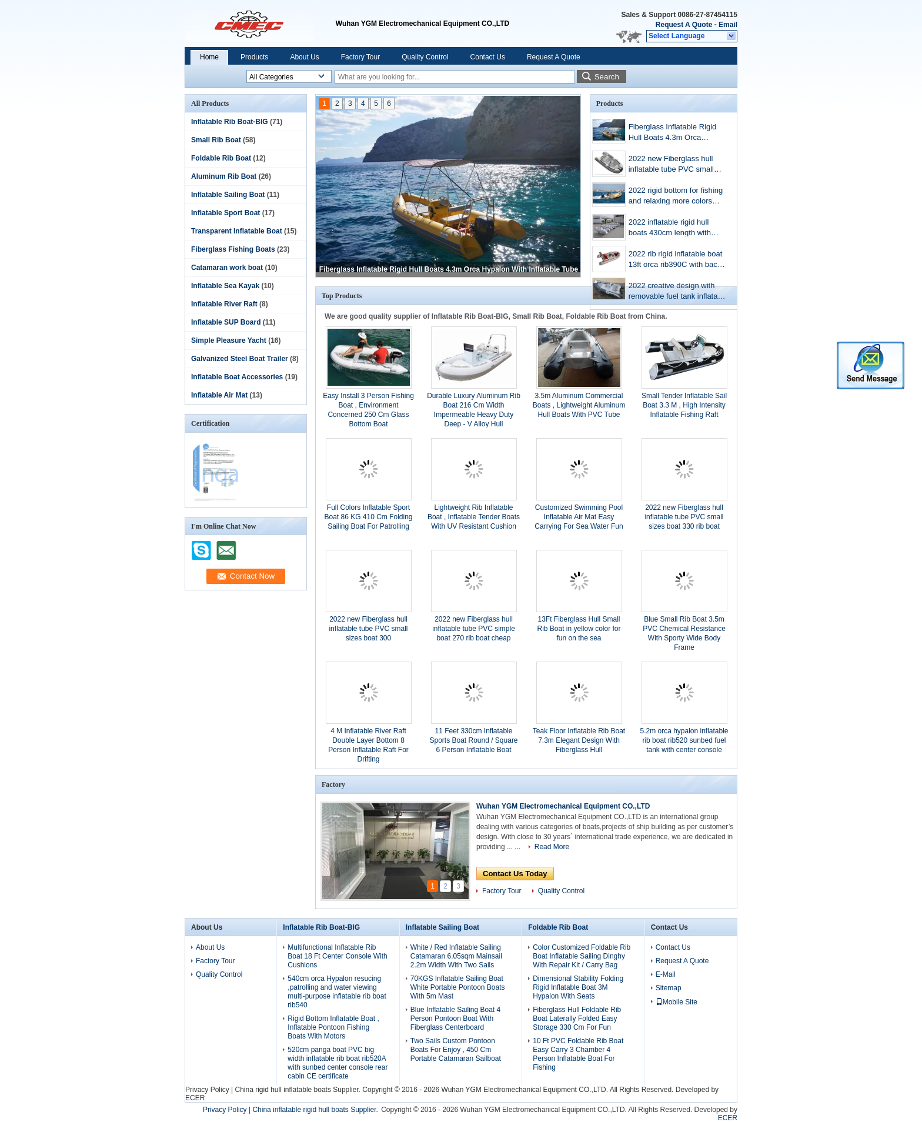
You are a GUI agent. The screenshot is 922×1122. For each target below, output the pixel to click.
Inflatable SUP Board (225, 322)
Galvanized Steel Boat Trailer (239, 359)
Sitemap (669, 988)
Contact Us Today (515, 873)
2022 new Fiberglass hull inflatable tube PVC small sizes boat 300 (368, 628)
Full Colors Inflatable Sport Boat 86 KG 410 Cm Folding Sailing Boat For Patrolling (368, 516)
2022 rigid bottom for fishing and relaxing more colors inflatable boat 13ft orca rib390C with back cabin (676, 197)
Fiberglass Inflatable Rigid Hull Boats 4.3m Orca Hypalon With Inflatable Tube (448, 269)
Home (209, 57)
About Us (304, 57)
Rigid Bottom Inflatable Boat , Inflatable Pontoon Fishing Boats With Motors (333, 1027)
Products (254, 57)
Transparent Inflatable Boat (236, 231)
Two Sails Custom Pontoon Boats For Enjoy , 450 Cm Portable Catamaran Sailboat (455, 1050)
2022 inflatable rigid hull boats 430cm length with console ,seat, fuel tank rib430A (670, 228)
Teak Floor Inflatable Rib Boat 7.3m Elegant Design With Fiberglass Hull (579, 740)
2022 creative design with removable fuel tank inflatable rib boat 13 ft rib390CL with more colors (678, 292)
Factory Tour (360, 57)
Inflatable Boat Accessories (237, 377)
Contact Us (487, 57)
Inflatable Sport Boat (225, 213)
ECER (195, 1098)
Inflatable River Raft (224, 304)
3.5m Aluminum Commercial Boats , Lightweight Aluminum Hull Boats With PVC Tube (579, 405)
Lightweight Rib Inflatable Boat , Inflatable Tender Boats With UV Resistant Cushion (473, 516)
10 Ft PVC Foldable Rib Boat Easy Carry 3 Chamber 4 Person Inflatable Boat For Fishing (578, 1054)
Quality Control (425, 57)
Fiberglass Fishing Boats (233, 249)
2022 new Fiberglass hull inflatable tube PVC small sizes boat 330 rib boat (671, 165)
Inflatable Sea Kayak (225, 286)
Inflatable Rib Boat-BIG (229, 122)
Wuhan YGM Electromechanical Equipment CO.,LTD (563, 806)
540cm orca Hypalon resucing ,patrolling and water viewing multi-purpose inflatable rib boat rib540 (337, 991)
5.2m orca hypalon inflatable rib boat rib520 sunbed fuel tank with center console (684, 740)
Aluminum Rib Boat (223, 176)
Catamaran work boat (227, 267)
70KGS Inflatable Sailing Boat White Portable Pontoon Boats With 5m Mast (457, 987)
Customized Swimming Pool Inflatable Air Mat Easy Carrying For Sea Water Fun (579, 516)
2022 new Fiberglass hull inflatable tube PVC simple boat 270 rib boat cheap (473, 628)
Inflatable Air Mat (219, 395)
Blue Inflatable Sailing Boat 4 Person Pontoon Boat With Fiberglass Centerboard (455, 1018)
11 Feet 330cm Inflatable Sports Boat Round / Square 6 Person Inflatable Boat (473, 740)
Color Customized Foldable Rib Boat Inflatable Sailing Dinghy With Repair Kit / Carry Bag (581, 956)
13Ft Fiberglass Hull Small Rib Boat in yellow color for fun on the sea (578, 628)
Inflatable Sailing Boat (228, 195)
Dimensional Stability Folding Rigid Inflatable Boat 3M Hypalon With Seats (578, 987)
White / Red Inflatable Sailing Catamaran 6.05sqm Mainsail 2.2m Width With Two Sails (456, 956)
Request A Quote (684, 25)
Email (728, 25)
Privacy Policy (207, 1090)
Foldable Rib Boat (221, 158)
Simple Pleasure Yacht (228, 340)
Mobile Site (676, 1002)
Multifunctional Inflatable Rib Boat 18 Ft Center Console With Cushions (337, 956)
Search (606, 76)
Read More (552, 847)
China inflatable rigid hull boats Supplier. (316, 1110)
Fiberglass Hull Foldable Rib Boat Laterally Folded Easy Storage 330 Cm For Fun (577, 1018)
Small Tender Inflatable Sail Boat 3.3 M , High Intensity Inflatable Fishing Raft (684, 405)
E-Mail (666, 974)
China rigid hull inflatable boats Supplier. (298, 1090)
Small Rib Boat (216, 140)
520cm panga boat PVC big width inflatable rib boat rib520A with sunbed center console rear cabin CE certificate (337, 1063)
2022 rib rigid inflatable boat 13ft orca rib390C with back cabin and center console (676, 260)
